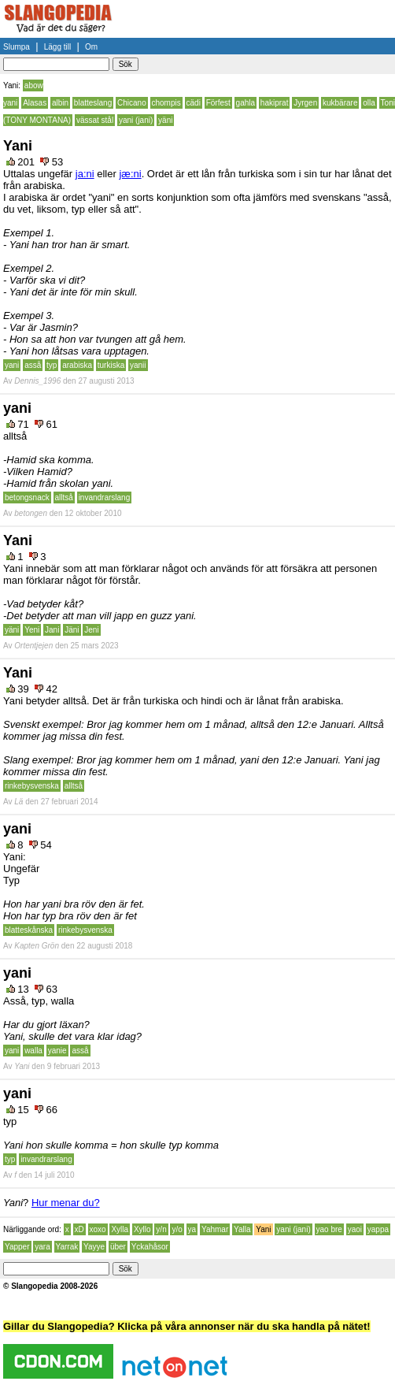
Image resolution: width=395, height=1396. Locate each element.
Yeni (31, 630)
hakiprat (274, 102)
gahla (245, 102)
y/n (161, 1229)
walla (33, 1050)
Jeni (91, 630)
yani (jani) (136, 120)
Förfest (218, 102)
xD (79, 1229)
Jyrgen (305, 102)
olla (369, 102)
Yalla (242, 1229)
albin (60, 102)
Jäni (72, 630)
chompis (166, 102)
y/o (177, 1229)
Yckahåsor (149, 1246)
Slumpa (16, 47)
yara (42, 1246)
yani (12, 365)
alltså (64, 497)
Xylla (119, 1229)
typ (51, 365)
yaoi (355, 1229)
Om (91, 47)
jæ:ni (130, 174)
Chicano (131, 102)
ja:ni (85, 174)
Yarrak (67, 1246)
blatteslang (93, 102)
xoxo (98, 1229)
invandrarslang (105, 497)
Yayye (94, 1246)
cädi (193, 102)
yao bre (329, 1229)
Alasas (34, 102)
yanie (57, 1050)
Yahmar (214, 1229)
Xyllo (142, 1229)
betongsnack (27, 497)
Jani (52, 630)
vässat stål (94, 120)
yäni (165, 120)
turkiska (111, 365)
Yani (263, 1229)
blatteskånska (29, 930)
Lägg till (57, 47)
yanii (138, 365)
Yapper (17, 1246)
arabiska (77, 365)
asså (32, 365)
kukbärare (340, 102)
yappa (378, 1229)
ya (192, 1229)
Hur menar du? (65, 1203)
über (118, 1246)
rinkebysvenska (32, 786)
